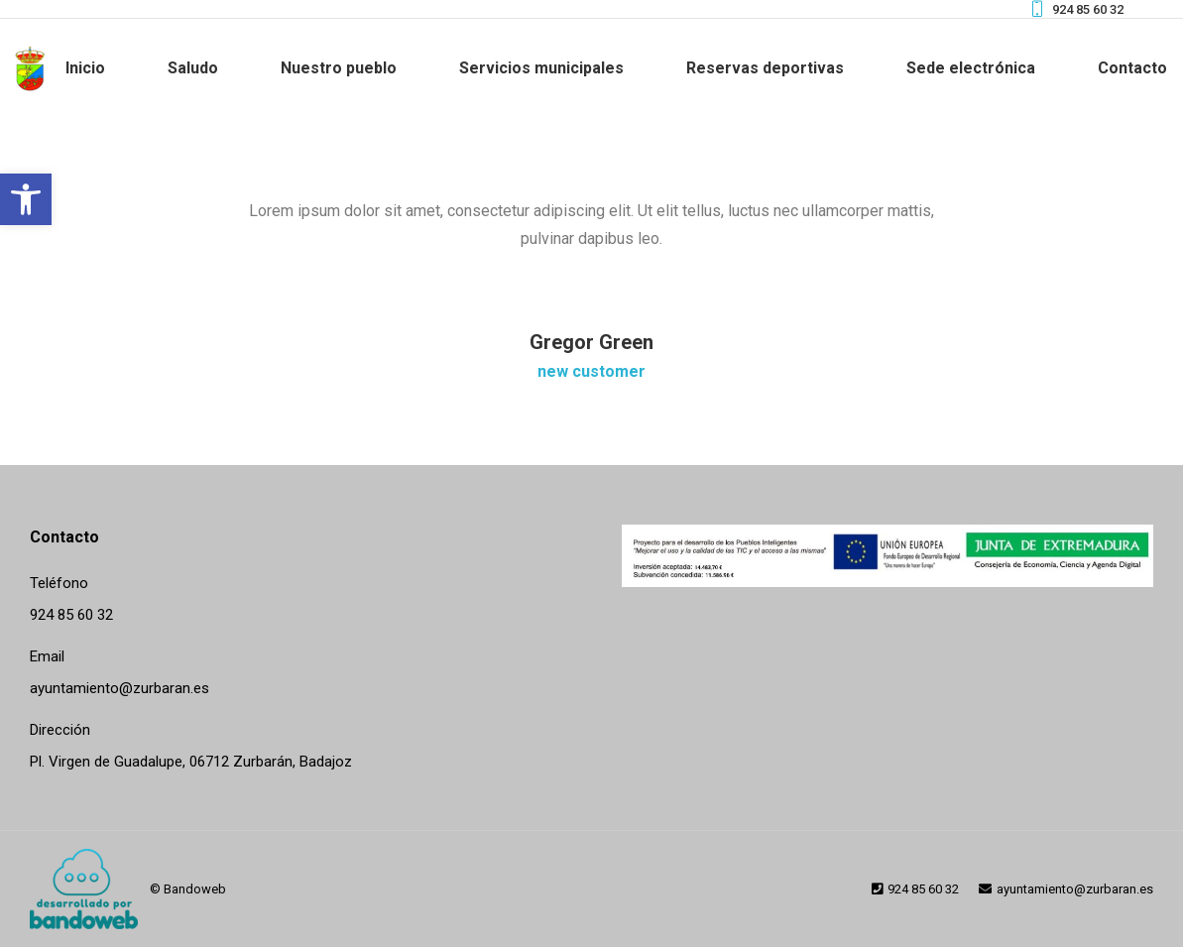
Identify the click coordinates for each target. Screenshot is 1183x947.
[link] (26, 199)
